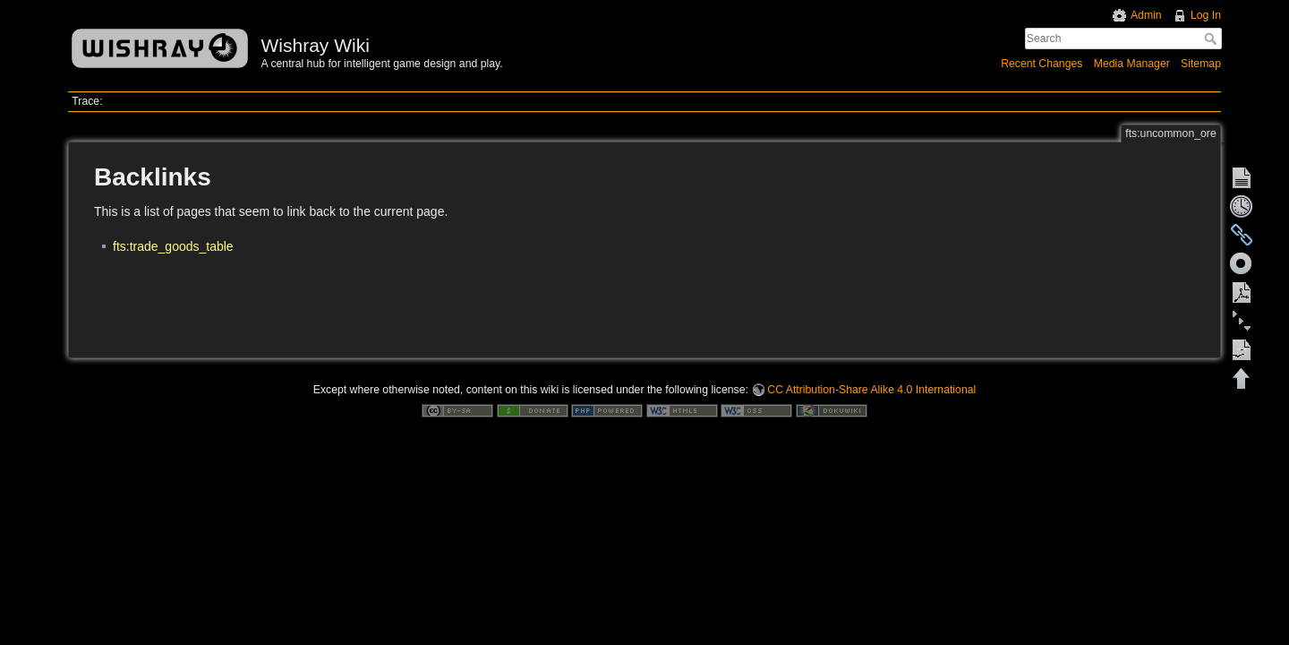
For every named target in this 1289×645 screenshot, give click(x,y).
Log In (1206, 15)
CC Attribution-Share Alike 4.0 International (871, 389)
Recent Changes (1041, 63)
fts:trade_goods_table (173, 246)
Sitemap (1201, 63)
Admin (1146, 15)
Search (1212, 38)
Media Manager (1132, 63)
